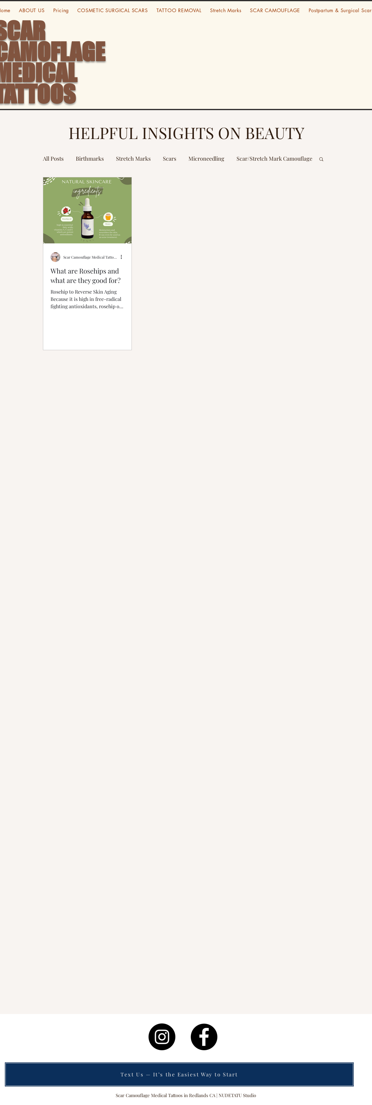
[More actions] (123, 257)
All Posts (53, 158)
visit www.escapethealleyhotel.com (249, 1028)
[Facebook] (204, 1036)
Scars (169, 158)
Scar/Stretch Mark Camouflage (274, 158)
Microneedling (206, 158)
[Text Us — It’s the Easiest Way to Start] (179, 1074)
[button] (321, 159)
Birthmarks (90, 158)
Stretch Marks (133, 158)
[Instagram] (162, 1036)
